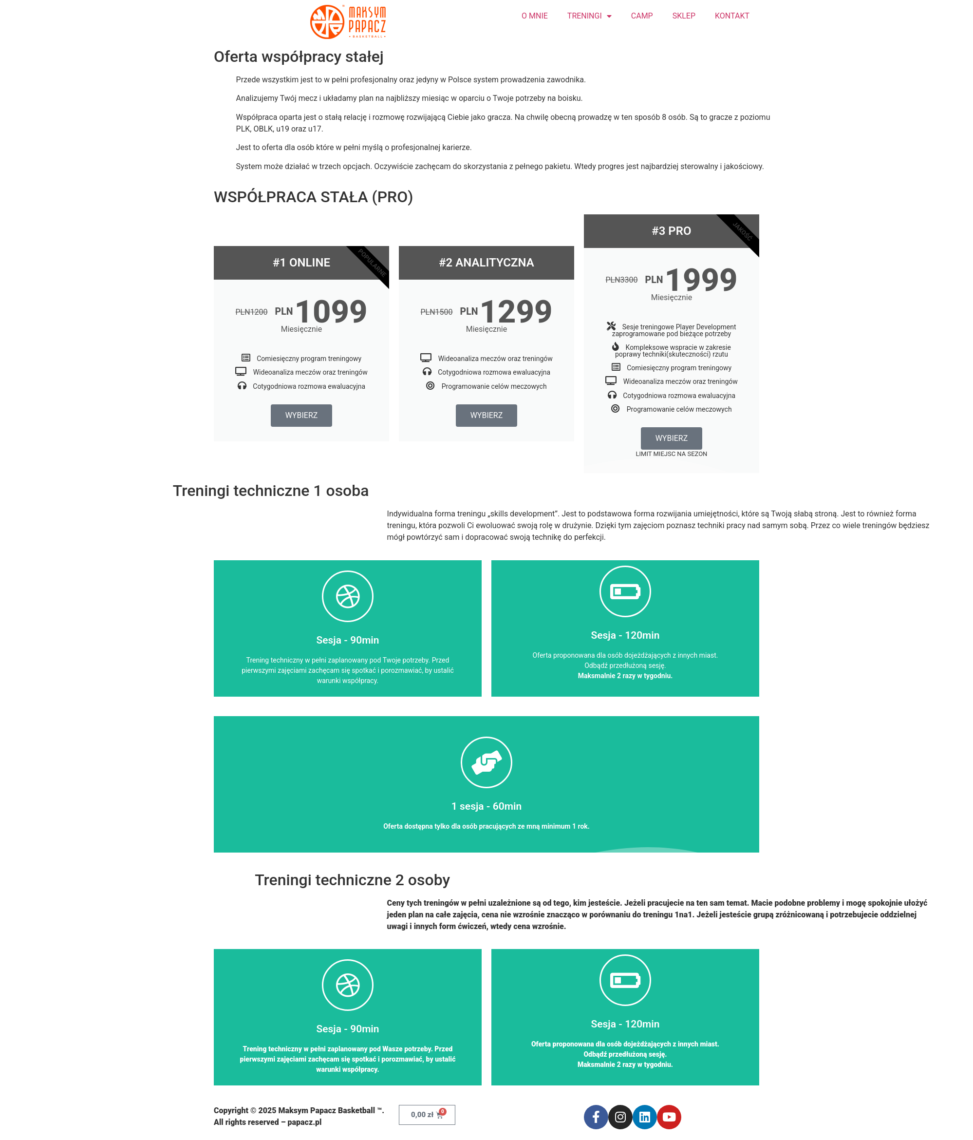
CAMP (642, 15)
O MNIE (535, 15)
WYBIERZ (301, 415)
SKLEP (684, 15)
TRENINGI (589, 16)
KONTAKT (732, 15)
